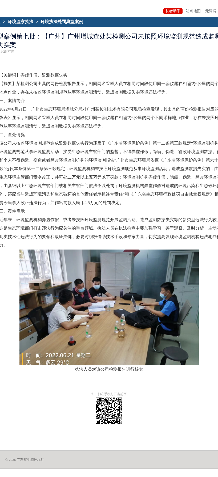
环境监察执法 (20, 21)
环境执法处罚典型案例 (62, 21)
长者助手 (172, 11)
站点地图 (193, 11)
